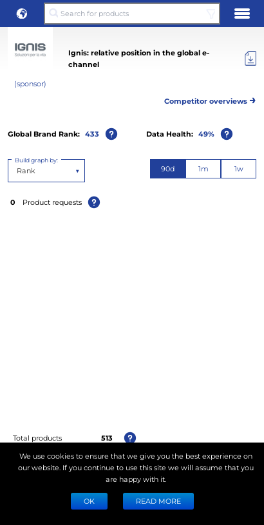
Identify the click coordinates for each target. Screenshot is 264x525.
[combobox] (18, 171)
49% (206, 133)
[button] (22, 13)
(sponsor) (30, 83)
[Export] (250, 58)
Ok (89, 500)
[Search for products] (132, 13)
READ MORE (158, 500)
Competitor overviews (210, 99)
